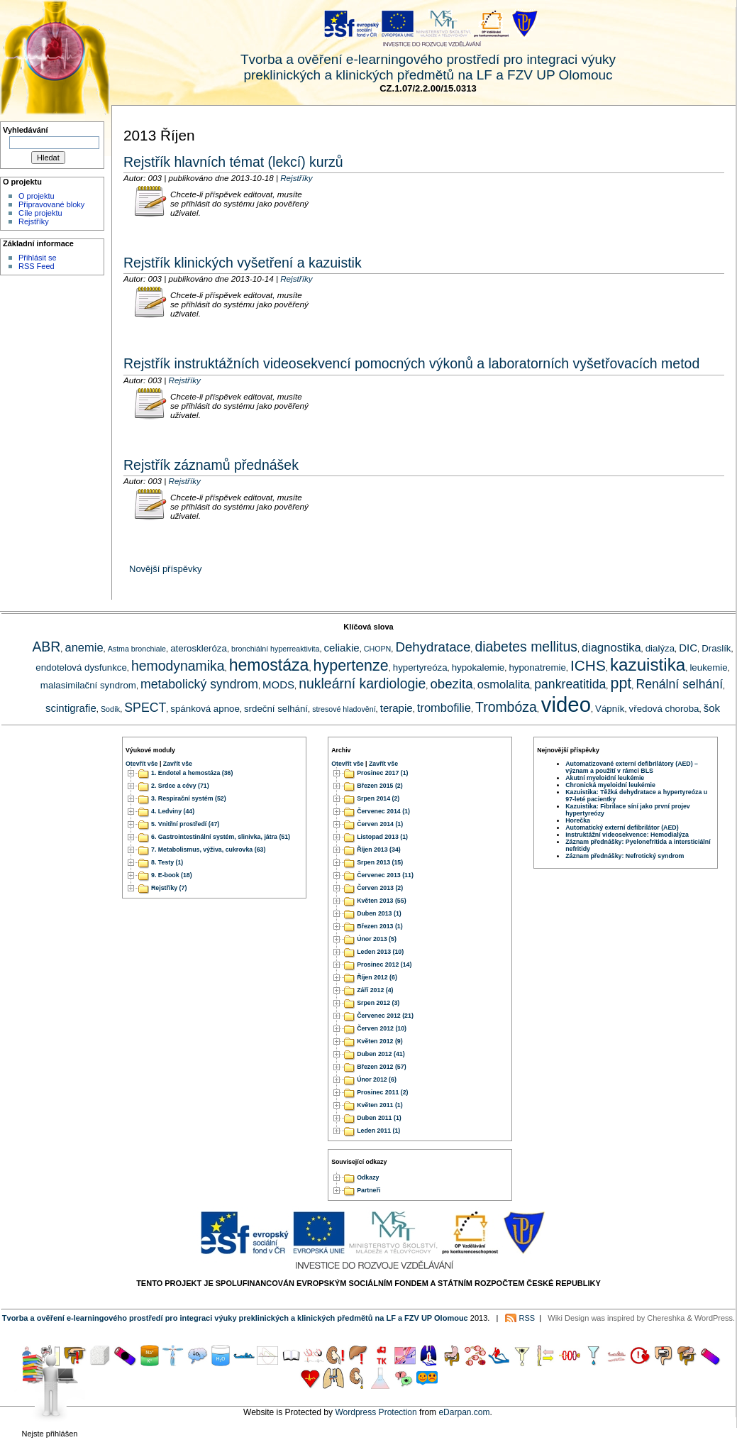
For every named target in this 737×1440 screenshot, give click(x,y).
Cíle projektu (40, 213)
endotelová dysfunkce (80, 667)
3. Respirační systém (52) (188, 798)
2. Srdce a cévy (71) (180, 785)
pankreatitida (570, 684)
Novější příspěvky (165, 569)
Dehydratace (432, 646)
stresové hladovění (343, 709)
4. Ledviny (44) (172, 811)
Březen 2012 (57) (381, 1066)
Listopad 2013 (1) (382, 836)
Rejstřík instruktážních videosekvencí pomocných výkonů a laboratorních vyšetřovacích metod (411, 363)
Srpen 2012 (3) (378, 1002)
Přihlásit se (37, 257)
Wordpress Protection (375, 1412)
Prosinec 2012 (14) (384, 964)
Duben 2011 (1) (379, 1117)
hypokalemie (478, 667)
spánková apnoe (204, 708)
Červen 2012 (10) (381, 1028)
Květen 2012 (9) (380, 1041)
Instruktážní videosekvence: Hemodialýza (627, 834)
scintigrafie (70, 708)
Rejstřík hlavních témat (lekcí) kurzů (233, 162)
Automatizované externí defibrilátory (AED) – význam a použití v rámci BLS (631, 767)
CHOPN (377, 648)
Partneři (368, 1190)
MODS (278, 684)
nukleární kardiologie (362, 683)
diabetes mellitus (526, 646)
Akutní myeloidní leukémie (604, 777)
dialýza (660, 648)
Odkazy (368, 1178)
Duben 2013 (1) (379, 913)
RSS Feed (36, 266)
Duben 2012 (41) (380, 1053)
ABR (46, 646)
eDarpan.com (463, 1412)
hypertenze (351, 665)
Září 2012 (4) (375, 990)
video (566, 704)
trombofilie (444, 707)
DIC (688, 648)
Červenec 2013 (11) (385, 875)
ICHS (588, 665)
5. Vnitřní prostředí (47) (185, 824)
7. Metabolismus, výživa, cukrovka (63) (208, 849)
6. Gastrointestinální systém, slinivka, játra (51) (220, 836)
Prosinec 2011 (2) (382, 1092)
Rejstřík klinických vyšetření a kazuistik (242, 262)
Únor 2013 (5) (377, 938)
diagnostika (611, 647)
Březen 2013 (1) (380, 926)
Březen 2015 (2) (380, 785)
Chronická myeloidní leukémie (610, 784)
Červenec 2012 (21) (385, 1015)
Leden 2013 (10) (380, 951)
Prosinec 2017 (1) (382, 772)
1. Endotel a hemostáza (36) (192, 772)
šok (712, 708)
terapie (396, 708)
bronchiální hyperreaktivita (275, 648)
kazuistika (647, 664)
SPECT (145, 707)
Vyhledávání (25, 130)
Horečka (577, 820)
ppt (620, 683)
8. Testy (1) (167, 862)
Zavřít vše (177, 763)
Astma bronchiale (137, 648)
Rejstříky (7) (169, 887)
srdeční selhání (276, 708)
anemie (84, 647)
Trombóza (506, 707)
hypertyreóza (420, 667)
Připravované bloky (51, 204)
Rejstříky (33, 221)
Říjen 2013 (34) (379, 849)
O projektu (36, 196)
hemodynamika (178, 666)
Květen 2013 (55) (381, 900)
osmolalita (503, 684)
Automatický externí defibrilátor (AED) (621, 827)
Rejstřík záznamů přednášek (211, 465)
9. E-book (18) (171, 875)
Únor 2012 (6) (377, 1079)
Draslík (716, 648)
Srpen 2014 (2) (378, 798)
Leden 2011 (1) (378, 1130)
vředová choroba (664, 708)
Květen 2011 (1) (380, 1105)
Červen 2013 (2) (380, 887)
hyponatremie (537, 667)
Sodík (110, 709)
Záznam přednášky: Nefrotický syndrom (624, 855)
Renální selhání (679, 684)
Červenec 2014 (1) (383, 811)
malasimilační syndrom (88, 685)
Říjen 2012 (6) (377, 977)
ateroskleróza (198, 648)
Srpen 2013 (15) (380, 862)
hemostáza (269, 665)
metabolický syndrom (199, 684)
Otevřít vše (141, 763)
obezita (451, 683)
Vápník (609, 708)
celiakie (342, 648)
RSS (527, 1318)
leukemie (708, 667)
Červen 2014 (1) (380, 824)
